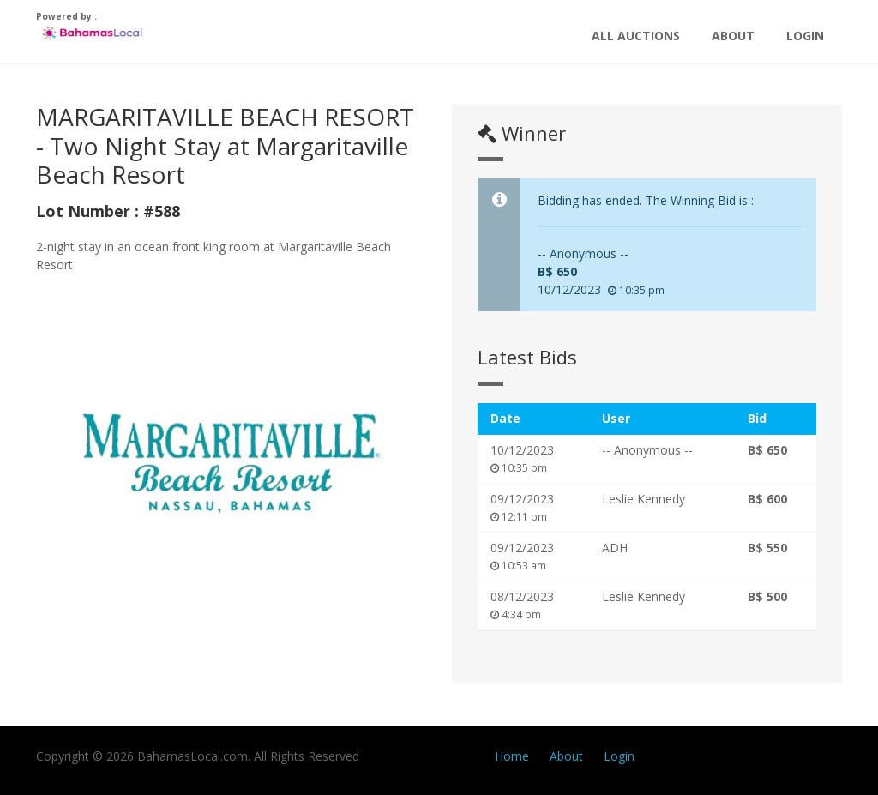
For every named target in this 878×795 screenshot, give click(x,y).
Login (805, 35)
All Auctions (636, 35)
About (733, 35)
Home (512, 756)
